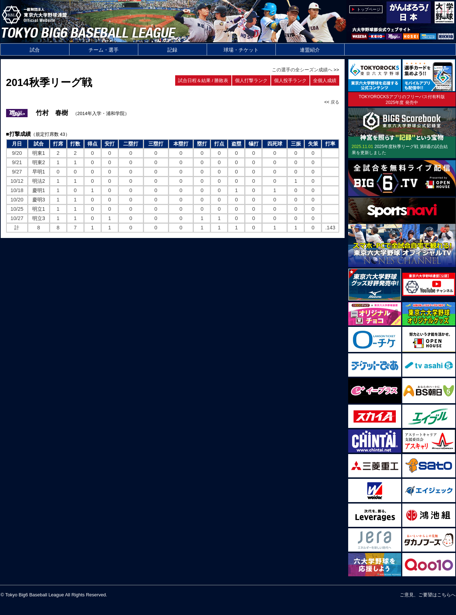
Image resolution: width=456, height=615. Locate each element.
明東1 (38, 153)
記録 (172, 50)
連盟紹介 (310, 50)
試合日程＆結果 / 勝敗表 (203, 80)
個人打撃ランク (251, 80)
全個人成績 (324, 80)
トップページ (368, 9)
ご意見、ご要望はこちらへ (428, 594)
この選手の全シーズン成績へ (302, 69)
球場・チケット (241, 50)
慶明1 (38, 190)
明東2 (38, 162)
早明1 (38, 172)
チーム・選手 (103, 50)
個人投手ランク (290, 80)
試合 (35, 50)
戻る (335, 102)
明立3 (38, 218)
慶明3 (38, 199)
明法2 (38, 181)
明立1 (38, 209)
